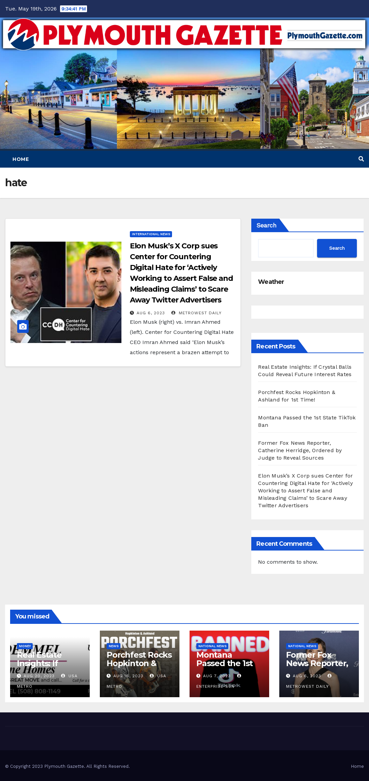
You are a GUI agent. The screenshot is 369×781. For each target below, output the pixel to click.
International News (151, 234)
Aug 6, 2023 (151, 313)
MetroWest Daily (196, 313)
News (113, 646)
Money (25, 646)
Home (20, 159)
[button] (361, 159)
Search (266, 225)
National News (212, 646)
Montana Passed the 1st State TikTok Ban (224, 667)
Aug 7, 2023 (217, 676)
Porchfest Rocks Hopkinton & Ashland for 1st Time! (139, 667)
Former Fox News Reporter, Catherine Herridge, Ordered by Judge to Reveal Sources (300, 450)
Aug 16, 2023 (128, 676)
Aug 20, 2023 (39, 676)
